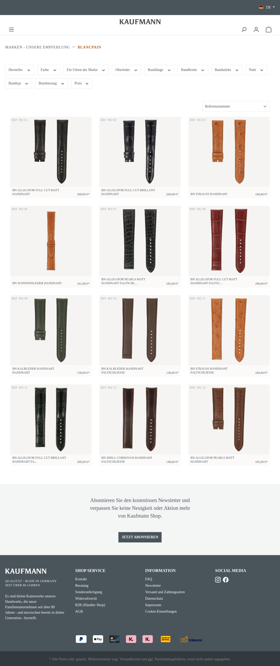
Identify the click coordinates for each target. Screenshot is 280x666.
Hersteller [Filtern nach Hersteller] (20, 69)
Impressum (153, 605)
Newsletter (153, 586)
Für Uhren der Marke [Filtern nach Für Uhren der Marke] (86, 69)
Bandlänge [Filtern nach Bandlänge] (159, 69)
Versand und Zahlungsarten (165, 592)
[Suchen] (244, 29)
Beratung (81, 586)
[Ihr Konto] (256, 29)
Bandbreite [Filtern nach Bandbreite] (193, 69)
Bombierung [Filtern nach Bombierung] (52, 82)
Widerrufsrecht (86, 598)
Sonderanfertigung (88, 592)
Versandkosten (130, 659)
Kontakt (81, 579)
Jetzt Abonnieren (140, 537)
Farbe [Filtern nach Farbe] (49, 69)
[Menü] (11, 29)
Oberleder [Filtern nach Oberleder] (126, 69)
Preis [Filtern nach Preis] (81, 82)
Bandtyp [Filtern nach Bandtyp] (19, 82)
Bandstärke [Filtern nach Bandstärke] (227, 69)
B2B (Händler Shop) (90, 605)
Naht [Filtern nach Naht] (256, 69)
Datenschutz (154, 598)
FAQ (148, 579)
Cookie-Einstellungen (161, 611)
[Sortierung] (236, 106)
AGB (79, 611)
